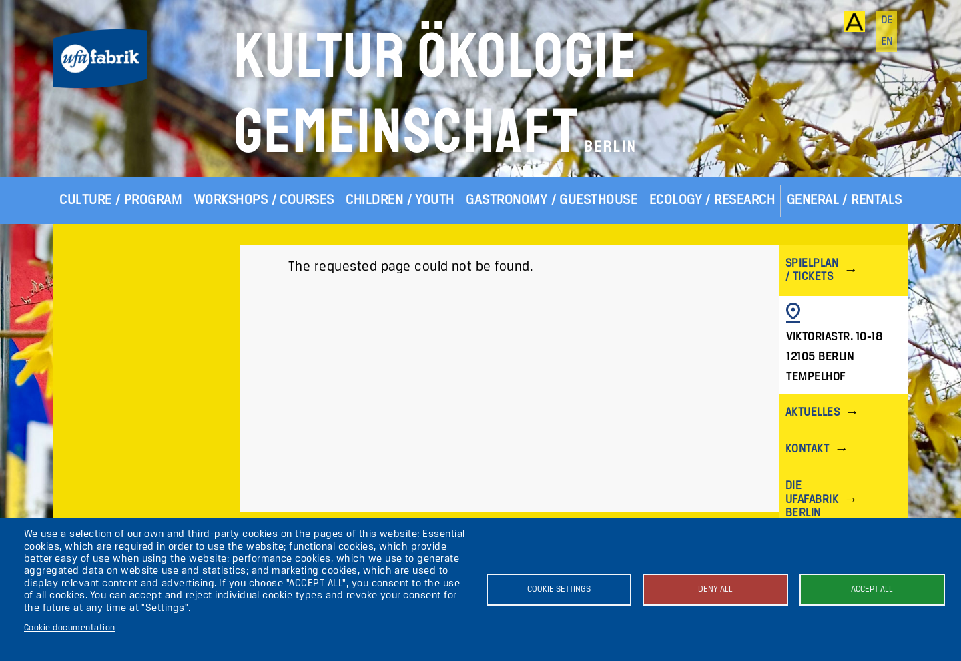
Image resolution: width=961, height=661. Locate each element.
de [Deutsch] (887, 20)
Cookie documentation (69, 628)
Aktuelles (812, 412)
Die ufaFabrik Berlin (811, 499)
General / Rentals (844, 200)
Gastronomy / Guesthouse (551, 200)
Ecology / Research (712, 200)
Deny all (715, 589)
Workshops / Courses (264, 200)
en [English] (887, 42)
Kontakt (807, 449)
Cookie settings (559, 589)
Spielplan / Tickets (811, 270)
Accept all (872, 589)
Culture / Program (120, 200)
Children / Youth (400, 200)
